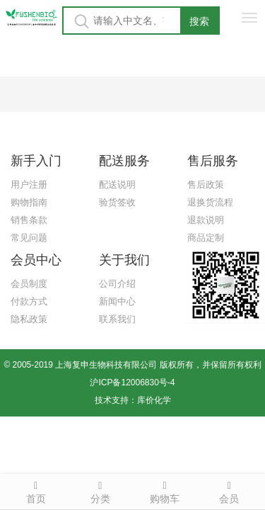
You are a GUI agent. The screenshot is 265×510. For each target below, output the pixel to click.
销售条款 (29, 220)
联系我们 (117, 319)
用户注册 (29, 184)
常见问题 (29, 237)
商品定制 (205, 237)
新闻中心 (117, 301)
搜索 (199, 21)
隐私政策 (29, 319)
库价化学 (154, 400)
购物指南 (29, 202)
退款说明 (205, 220)
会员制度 (29, 283)
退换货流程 (210, 202)
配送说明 (117, 184)
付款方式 (29, 301)
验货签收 (117, 202)
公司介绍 (117, 283)
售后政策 (205, 184)
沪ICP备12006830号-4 (132, 382)
